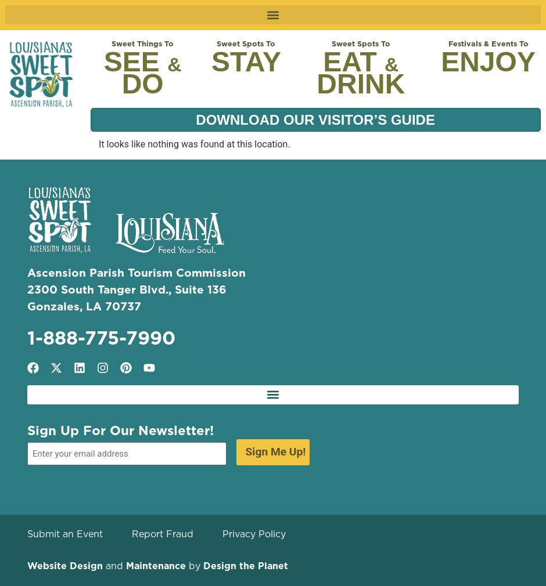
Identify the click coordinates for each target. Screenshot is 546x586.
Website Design (65, 565)
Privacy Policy (254, 533)
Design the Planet (245, 565)
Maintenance (156, 565)
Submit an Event (65, 533)
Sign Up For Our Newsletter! (120, 430)
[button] (272, 14)
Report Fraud (162, 533)
